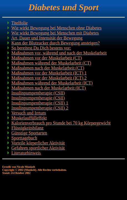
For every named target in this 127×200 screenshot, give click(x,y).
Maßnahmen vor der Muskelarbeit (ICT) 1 (49, 73)
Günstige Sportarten (29, 133)
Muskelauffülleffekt (29, 118)
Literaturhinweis (26, 153)
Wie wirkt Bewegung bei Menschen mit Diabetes (55, 33)
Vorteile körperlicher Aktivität (38, 143)
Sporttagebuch (24, 138)
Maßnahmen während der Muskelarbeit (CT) (51, 63)
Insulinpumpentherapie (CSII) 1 (39, 103)
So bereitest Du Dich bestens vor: (41, 48)
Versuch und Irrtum (28, 113)
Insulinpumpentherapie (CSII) (38, 93)
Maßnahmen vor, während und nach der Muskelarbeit (59, 53)
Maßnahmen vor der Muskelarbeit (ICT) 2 (49, 78)
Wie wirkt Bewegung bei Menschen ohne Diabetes (56, 28)
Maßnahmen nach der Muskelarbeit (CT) (47, 68)
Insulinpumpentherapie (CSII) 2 (39, 108)
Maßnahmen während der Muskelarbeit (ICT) (52, 83)
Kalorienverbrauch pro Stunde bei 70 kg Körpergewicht (61, 123)
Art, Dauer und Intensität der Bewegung (47, 38)
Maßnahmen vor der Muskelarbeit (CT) (46, 58)
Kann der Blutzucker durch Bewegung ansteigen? (55, 43)
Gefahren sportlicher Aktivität (38, 148)
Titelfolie (19, 23)
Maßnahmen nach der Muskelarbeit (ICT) (48, 88)
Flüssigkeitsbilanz (27, 128)
